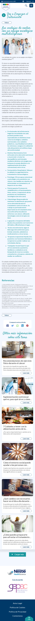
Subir (29, 619)
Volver (7, 23)
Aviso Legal (17, 606)
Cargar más (19, 556)
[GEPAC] (17, 590)
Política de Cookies (17, 610)
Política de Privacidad (17, 615)
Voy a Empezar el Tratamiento (18, 15)
